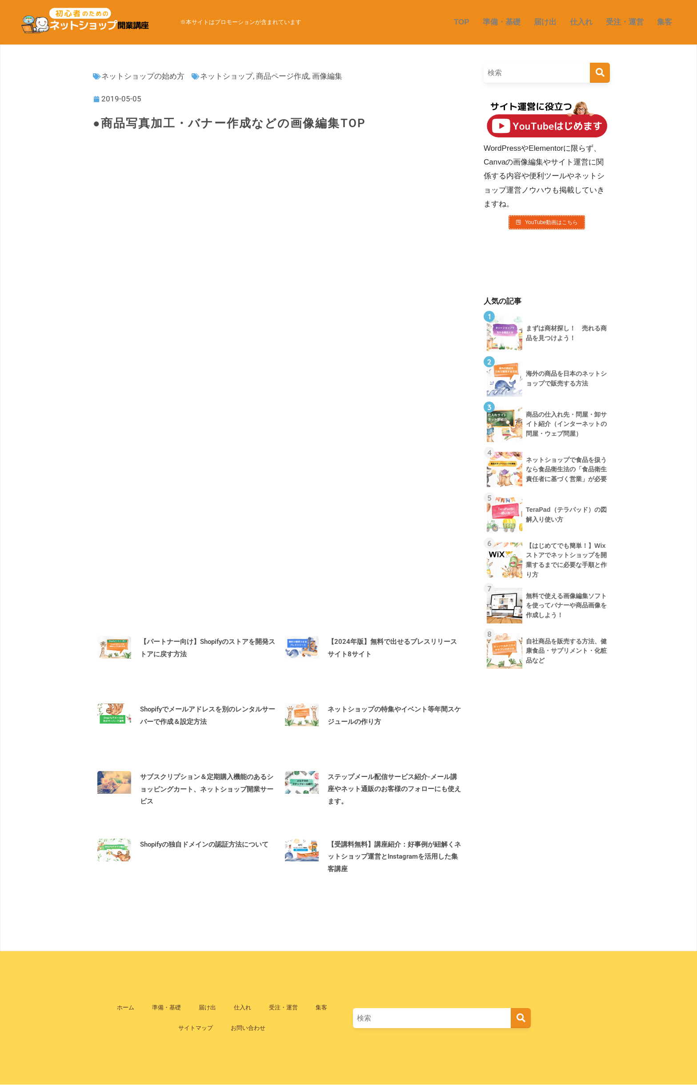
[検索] (600, 73)
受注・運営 (625, 22)
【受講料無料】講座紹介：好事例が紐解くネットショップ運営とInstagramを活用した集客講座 (394, 856)
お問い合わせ (248, 1028)
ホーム (125, 1007)
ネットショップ (226, 76)
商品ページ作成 (282, 76)
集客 (664, 22)
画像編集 (327, 76)
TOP (461, 22)
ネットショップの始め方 (142, 76)
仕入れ (581, 22)
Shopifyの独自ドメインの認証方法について (204, 844)
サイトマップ (195, 1028)
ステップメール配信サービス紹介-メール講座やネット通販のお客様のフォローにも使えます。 (394, 789)
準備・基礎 (502, 22)
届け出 (545, 22)
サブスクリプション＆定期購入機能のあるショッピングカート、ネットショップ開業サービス (206, 789)
